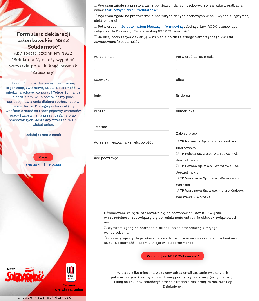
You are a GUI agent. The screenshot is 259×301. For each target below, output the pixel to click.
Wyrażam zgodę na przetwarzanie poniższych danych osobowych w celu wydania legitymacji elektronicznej (172, 18)
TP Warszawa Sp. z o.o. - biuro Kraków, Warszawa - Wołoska (210, 194)
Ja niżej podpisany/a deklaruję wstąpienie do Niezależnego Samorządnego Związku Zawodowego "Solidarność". (164, 39)
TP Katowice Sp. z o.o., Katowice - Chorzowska (206, 144)
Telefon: (100, 127)
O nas (43, 157)
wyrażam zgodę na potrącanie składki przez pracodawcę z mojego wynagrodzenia (160, 230)
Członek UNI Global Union (69, 287)
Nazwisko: (102, 80)
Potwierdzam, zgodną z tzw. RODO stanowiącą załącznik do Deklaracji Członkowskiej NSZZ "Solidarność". (165, 29)
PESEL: (99, 111)
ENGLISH (32, 165)
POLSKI (55, 165)
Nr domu (183, 95)
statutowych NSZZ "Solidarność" (131, 10)
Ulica (180, 80)
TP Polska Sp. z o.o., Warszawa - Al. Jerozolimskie (207, 157)
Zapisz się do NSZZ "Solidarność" (173, 256)
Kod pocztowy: (106, 158)
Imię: (98, 95)
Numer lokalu (186, 111)
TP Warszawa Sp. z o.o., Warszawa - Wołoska (207, 181)
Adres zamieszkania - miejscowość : (123, 142)
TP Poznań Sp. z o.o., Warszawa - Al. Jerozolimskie (207, 169)
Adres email (103, 57)
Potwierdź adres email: (195, 57)
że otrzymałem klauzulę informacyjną (152, 27)
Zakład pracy (187, 133)
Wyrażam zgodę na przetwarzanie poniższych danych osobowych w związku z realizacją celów (168, 8)
